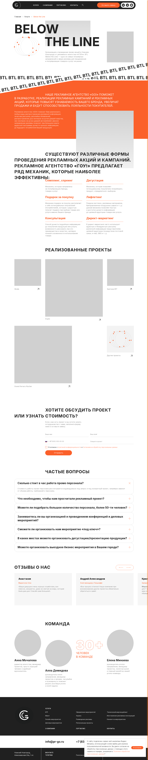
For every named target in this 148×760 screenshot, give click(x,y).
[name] (67, 434)
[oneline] (112, 441)
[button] (108, 5)
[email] (112, 434)
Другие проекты (113, 355)
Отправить (58, 453)
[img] (16, 5)
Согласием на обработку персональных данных (100, 447)
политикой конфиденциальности (69, 447)
